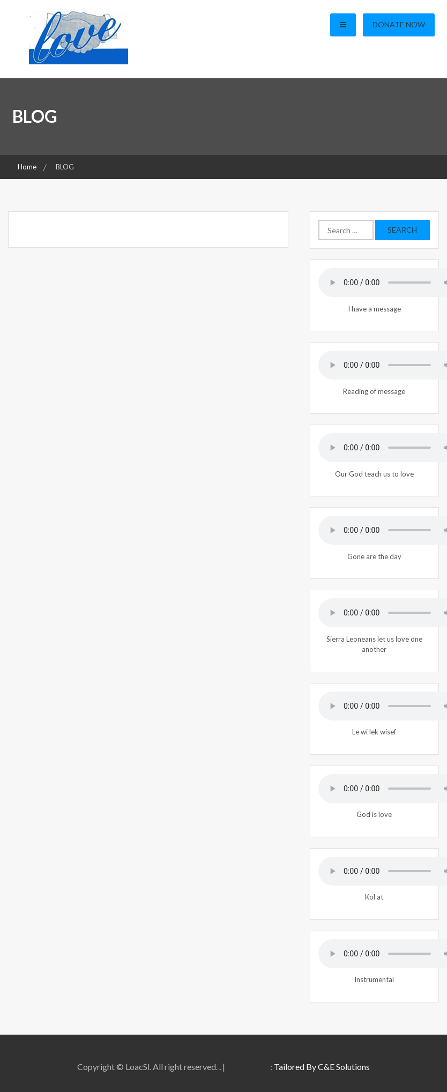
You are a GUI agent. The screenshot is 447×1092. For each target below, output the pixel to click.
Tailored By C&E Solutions (322, 1066)
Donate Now (398, 24)
